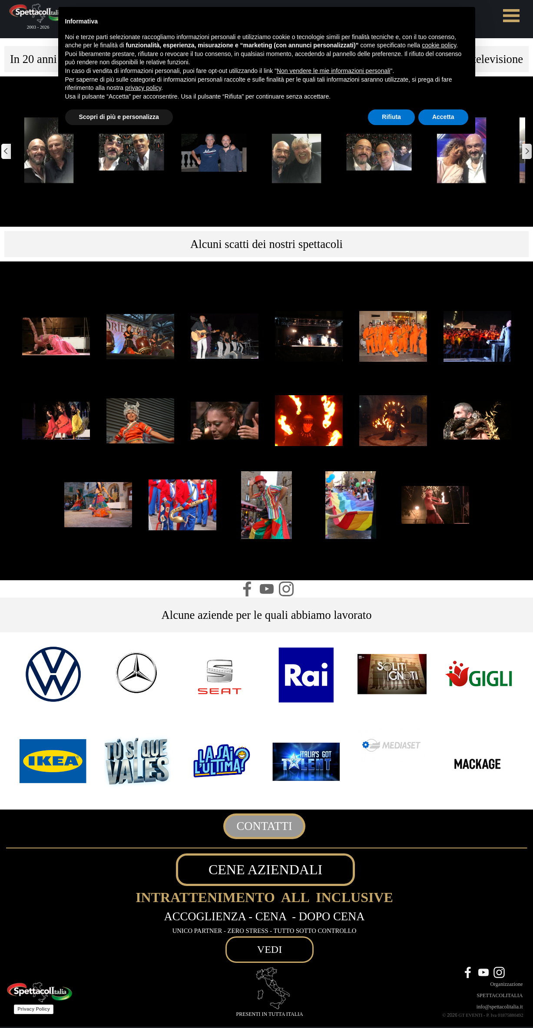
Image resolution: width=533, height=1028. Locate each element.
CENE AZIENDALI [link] (265, 869)
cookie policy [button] (439, 45)
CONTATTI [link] (264, 826)
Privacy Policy (33, 1008)
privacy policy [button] (143, 87)
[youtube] (266, 589)
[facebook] (247, 589)
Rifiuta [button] (391, 116)
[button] (49, 150)
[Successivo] (526, 151)
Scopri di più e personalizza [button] (119, 116)
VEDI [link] (269, 949)
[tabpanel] (266, 244)
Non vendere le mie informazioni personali (333, 70)
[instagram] (286, 589)
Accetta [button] (443, 116)
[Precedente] (6, 151)
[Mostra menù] (511, 15)
